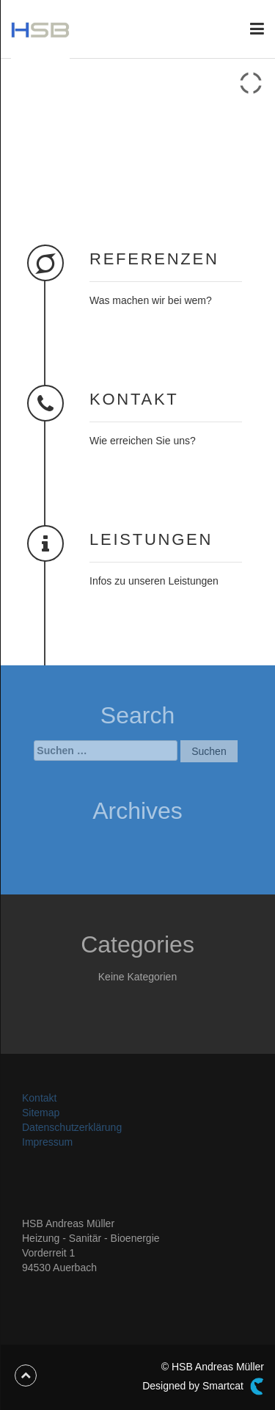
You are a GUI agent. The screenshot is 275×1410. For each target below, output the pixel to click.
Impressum (47, 1142)
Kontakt (39, 1098)
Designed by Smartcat (203, 1386)
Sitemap (40, 1112)
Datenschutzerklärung (72, 1127)
